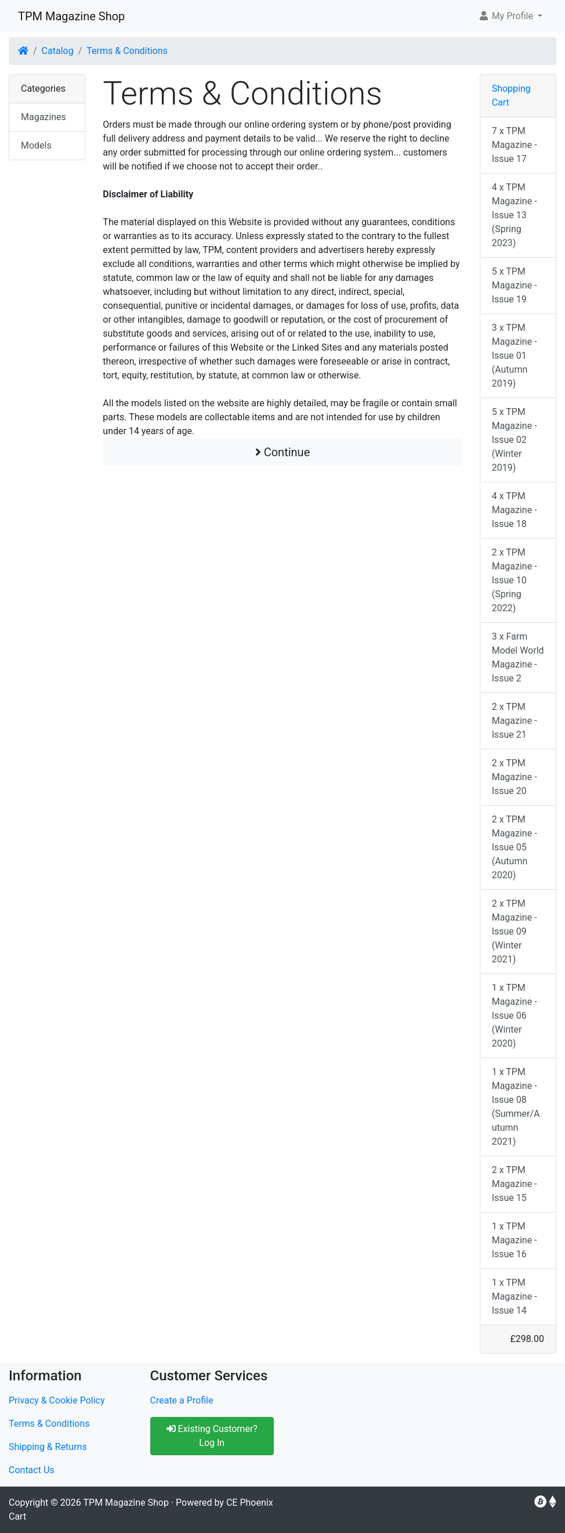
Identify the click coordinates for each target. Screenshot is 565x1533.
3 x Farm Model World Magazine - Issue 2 (518, 657)
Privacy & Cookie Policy (57, 1400)
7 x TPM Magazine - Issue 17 (514, 144)
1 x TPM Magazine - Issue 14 (514, 1296)
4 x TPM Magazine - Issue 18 (514, 509)
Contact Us (32, 1470)
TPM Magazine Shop (71, 16)
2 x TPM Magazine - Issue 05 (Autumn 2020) (514, 847)
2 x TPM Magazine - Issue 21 (514, 720)
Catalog (58, 50)
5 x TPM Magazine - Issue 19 (514, 285)
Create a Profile (181, 1400)
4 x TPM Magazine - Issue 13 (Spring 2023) (514, 215)
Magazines (43, 116)
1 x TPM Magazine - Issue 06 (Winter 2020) (514, 1015)
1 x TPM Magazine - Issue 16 (514, 1240)
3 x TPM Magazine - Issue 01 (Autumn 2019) (514, 355)
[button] (510, 16)
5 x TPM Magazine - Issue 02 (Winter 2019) (514, 439)
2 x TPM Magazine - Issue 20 (514, 777)
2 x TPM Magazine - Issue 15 (514, 1183)
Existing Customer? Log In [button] (212, 1435)
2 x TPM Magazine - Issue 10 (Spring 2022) (514, 580)
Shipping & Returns (48, 1446)
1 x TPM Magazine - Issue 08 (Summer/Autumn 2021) (516, 1106)
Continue (282, 452)
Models (36, 145)
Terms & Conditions (127, 50)
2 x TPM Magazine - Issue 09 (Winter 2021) (514, 931)
